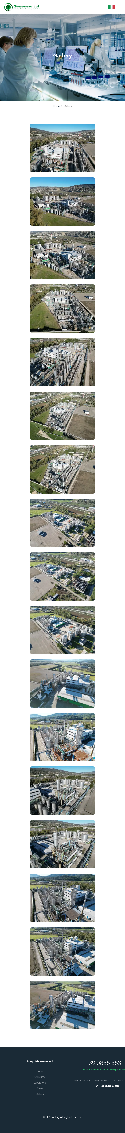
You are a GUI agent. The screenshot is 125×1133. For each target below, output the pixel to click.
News (40, 1088)
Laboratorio (40, 1082)
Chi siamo (40, 1077)
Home (56, 106)
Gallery (40, 1094)
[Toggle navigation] (119, 7)
